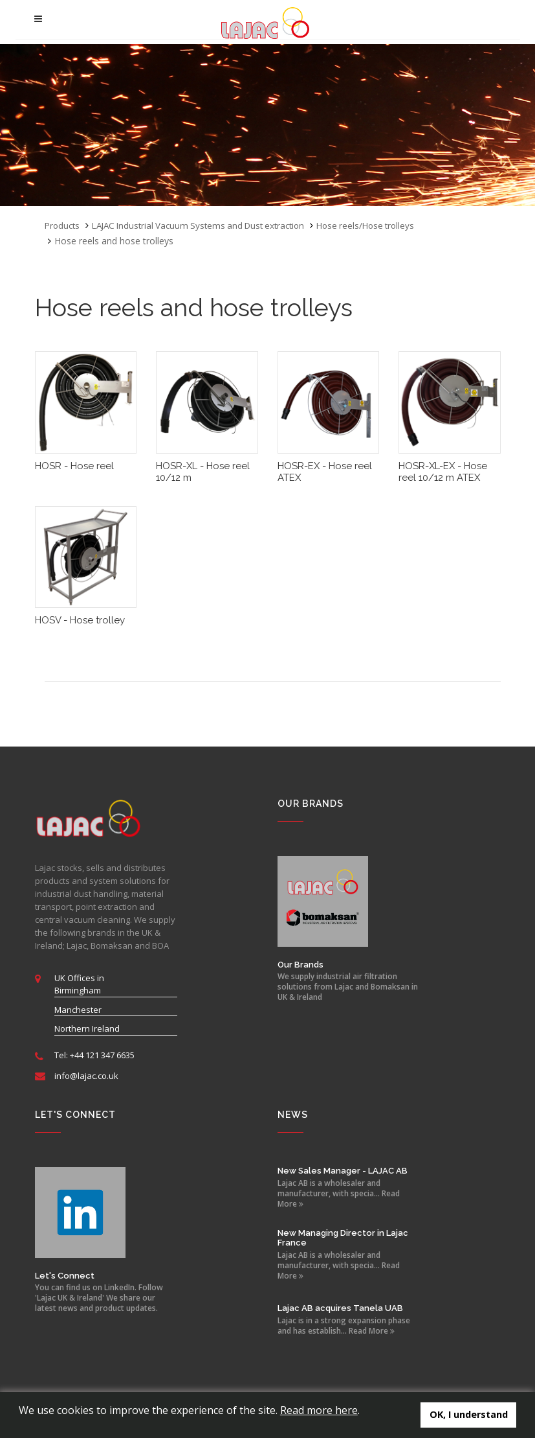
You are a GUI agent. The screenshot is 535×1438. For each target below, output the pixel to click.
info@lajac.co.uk (86, 1076)
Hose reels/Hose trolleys (384, 225)
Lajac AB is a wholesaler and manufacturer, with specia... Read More (339, 1193)
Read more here (319, 1410)
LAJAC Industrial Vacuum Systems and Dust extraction (207, 225)
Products (63, 225)
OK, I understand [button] (469, 1414)
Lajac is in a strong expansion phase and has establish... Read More (344, 1326)
